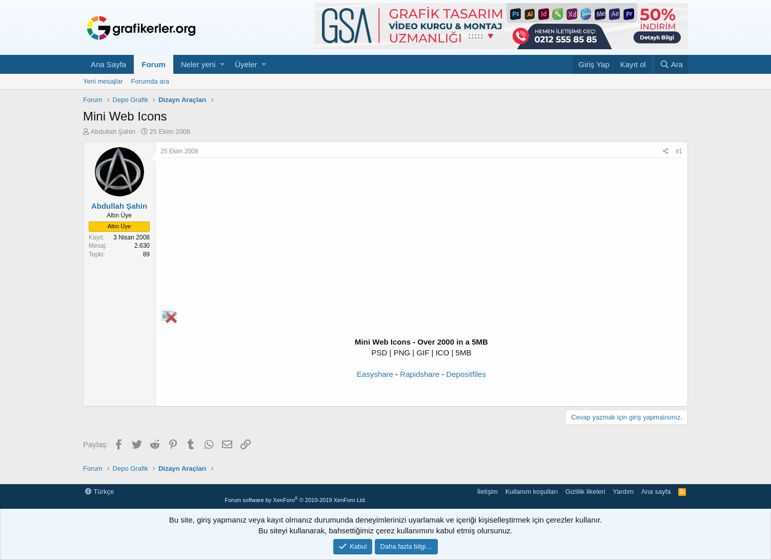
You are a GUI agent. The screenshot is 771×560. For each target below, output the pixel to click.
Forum (153, 64)
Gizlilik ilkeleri (585, 491)
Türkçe (99, 491)
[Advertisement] (421, 235)
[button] (222, 64)
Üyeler (246, 64)
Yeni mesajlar (103, 81)
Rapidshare (419, 374)
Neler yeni (198, 64)
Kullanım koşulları (531, 491)
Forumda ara (150, 81)
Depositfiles (466, 374)
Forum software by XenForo (295, 500)
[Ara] (671, 64)
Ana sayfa (656, 491)
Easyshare (375, 374)
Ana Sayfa (108, 64)
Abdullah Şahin (113, 131)
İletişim (487, 491)
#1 (679, 151)
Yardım (623, 491)
